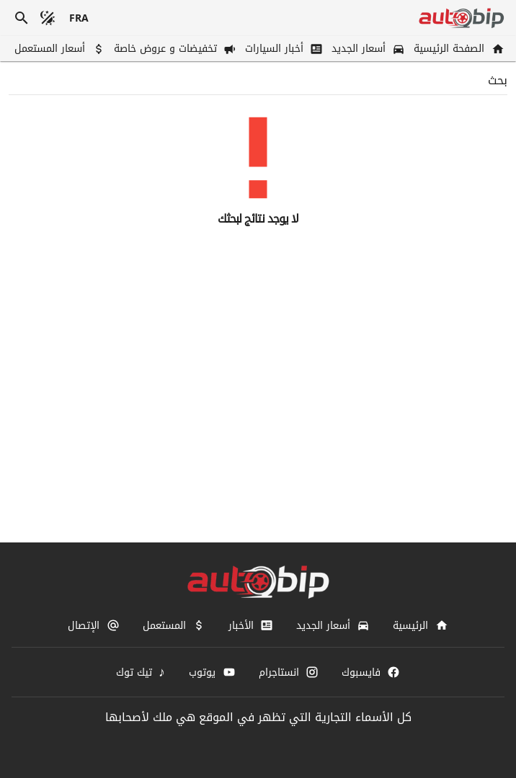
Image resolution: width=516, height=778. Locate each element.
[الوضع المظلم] (48, 18)
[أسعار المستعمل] (58, 48)
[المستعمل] (174, 625)
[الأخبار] (251, 625)
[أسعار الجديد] (367, 48)
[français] (79, 18)
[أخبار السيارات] (282, 48)
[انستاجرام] (288, 672)
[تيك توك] (141, 672)
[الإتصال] (93, 625)
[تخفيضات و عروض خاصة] (173, 48)
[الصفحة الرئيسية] (457, 48)
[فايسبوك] (371, 672)
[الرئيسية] (420, 625)
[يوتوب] (211, 672)
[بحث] (22, 18)
